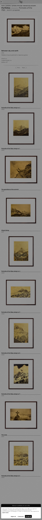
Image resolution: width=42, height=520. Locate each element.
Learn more (5, 512)
